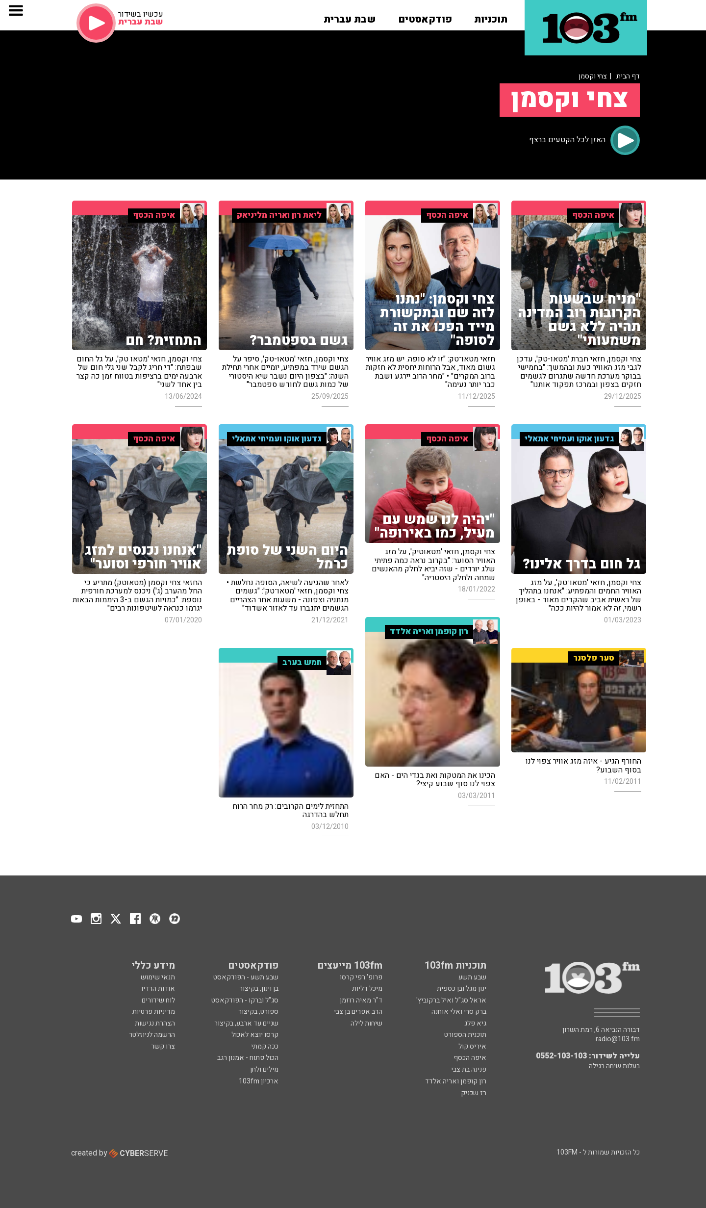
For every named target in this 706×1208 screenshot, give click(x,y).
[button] (490, 16)
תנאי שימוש (158, 977)
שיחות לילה (366, 1023)
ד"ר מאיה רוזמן (361, 1000)
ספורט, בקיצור (258, 1011)
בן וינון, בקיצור (258, 988)
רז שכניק (473, 1093)
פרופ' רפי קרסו (361, 977)
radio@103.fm (618, 1039)
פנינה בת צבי (468, 1069)
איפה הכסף (470, 1057)
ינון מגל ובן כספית (461, 988)
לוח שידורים (158, 1000)
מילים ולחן (264, 1069)
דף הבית (628, 76)
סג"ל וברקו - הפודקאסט (244, 1000)
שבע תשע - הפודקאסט (245, 977)
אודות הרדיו (158, 988)
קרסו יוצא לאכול (254, 1034)
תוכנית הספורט (465, 1034)
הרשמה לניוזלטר (152, 1034)
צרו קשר (163, 1046)
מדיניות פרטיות (153, 1011)
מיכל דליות (367, 988)
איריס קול (472, 1046)
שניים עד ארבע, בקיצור (246, 1023)
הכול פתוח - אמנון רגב (247, 1057)
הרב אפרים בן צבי (358, 1011)
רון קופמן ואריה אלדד (455, 1081)
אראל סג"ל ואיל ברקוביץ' (451, 1000)
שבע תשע (472, 977)
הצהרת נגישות (155, 1023)
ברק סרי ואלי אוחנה (458, 1011)
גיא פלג (475, 1023)
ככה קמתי (264, 1046)
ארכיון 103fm (258, 1081)
